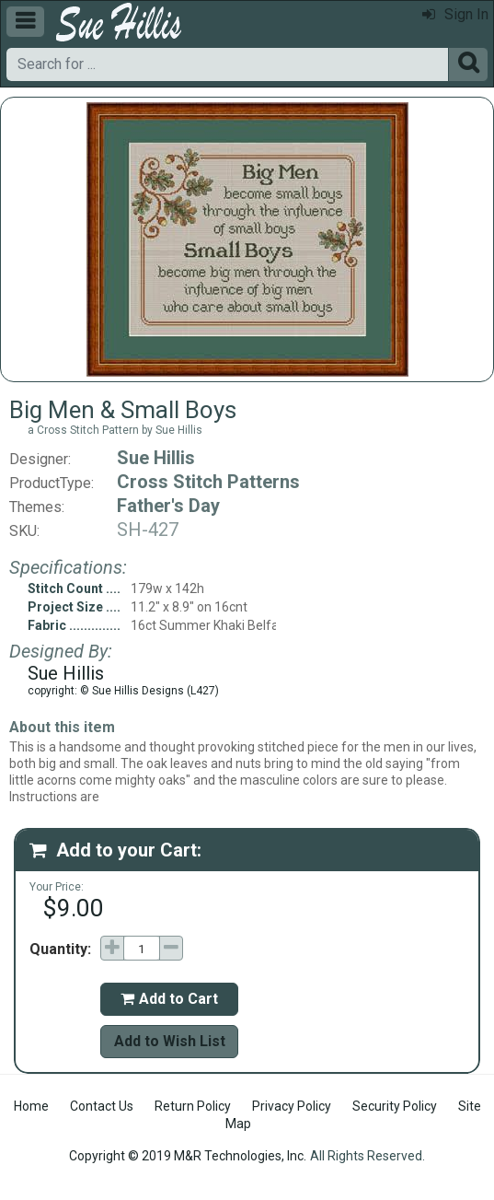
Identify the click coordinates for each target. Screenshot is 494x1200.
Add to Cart (169, 999)
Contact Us (101, 1106)
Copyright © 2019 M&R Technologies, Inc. (187, 1155)
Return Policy (193, 1106)
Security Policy (394, 1106)
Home (31, 1106)
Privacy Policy (291, 1106)
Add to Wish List (169, 1041)
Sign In (455, 14)
